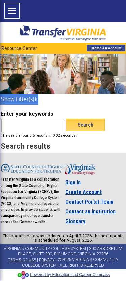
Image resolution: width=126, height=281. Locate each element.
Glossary (75, 221)
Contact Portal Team (89, 202)
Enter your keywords (27, 114)
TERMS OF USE (22, 259)
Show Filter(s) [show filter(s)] (17, 99)
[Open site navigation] (12, 11)
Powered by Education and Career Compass (63, 274)
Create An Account (106, 48)
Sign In (73, 182)
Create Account (83, 192)
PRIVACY (47, 259)
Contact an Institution (90, 211)
